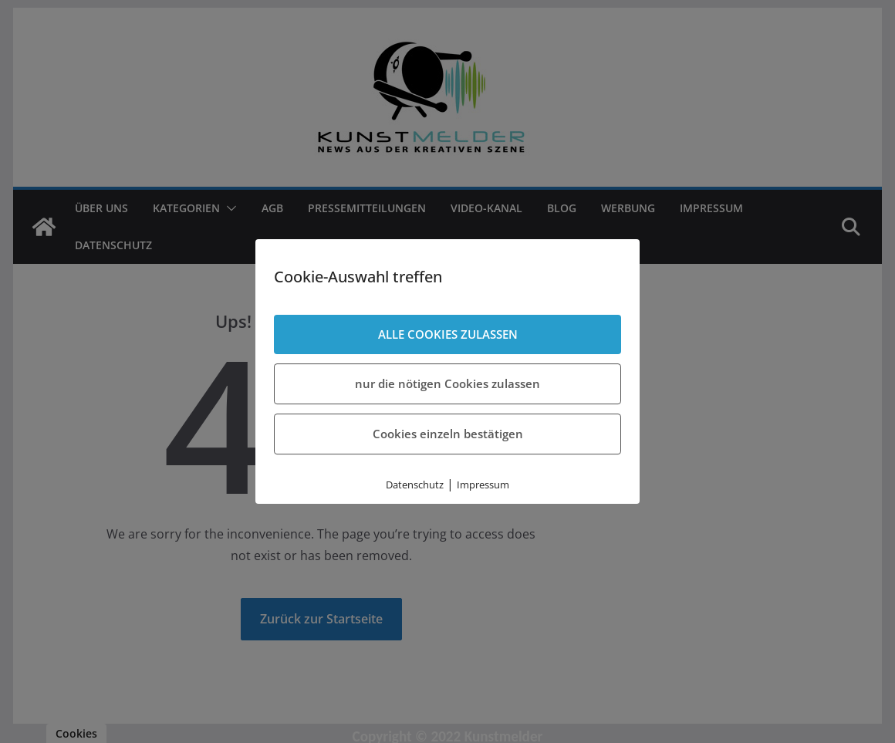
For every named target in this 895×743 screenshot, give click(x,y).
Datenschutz (415, 484)
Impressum (483, 484)
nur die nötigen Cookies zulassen (447, 383)
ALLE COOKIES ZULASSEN (448, 334)
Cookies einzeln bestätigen (448, 433)
